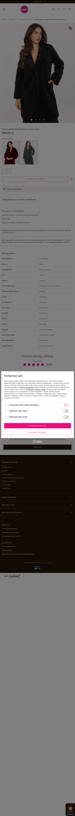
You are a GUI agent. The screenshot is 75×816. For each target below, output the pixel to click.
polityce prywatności (27, 387)
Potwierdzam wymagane (37, 432)
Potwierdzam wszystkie (37, 426)
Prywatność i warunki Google (36, 389)
